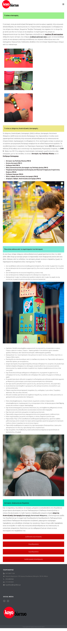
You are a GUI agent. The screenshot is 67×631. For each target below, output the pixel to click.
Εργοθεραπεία (33, 552)
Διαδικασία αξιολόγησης (33, 537)
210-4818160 (10, 579)
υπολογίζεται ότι (48, 34)
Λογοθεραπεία (33, 544)
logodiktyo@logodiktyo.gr (13, 585)
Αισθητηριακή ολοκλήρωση (33, 559)
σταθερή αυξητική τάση (38, 37)
